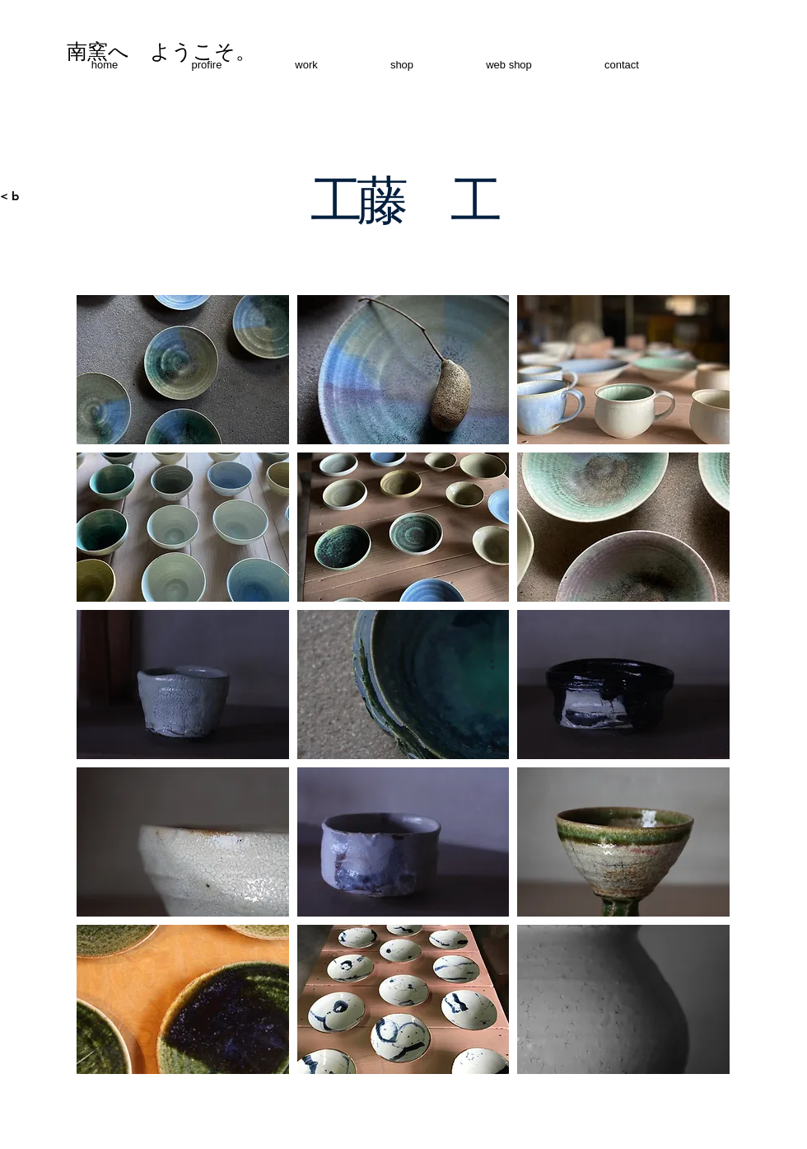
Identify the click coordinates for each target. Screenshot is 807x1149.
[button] (183, 369)
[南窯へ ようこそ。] (161, 51)
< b (9, 196)
